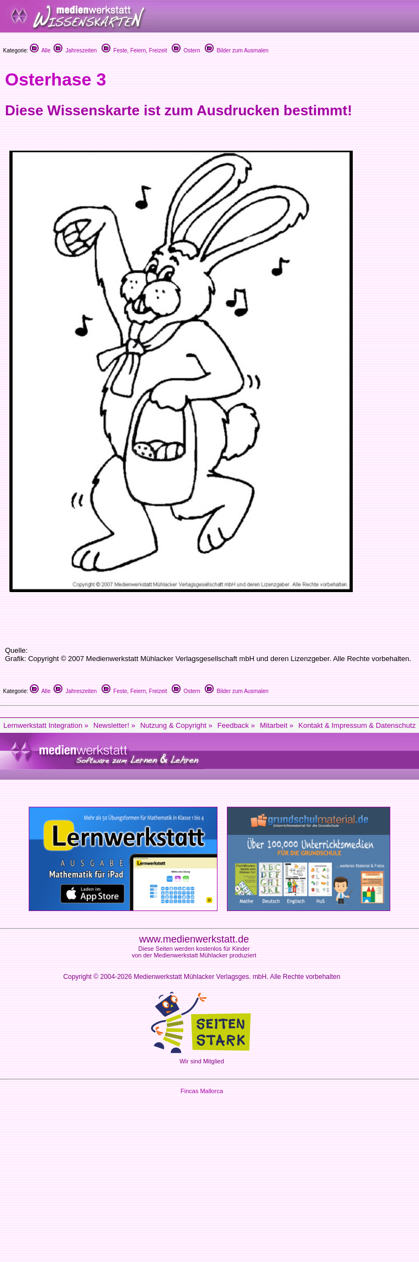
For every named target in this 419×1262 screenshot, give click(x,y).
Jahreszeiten (75, 50)
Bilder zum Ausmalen (237, 50)
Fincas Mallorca (202, 1091)
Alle (40, 50)
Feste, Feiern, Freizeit (134, 50)
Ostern (186, 50)
